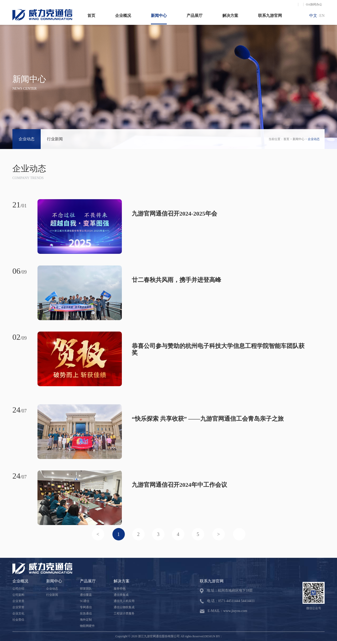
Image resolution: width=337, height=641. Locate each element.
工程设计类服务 (124, 613)
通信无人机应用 (124, 601)
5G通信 (85, 601)
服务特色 (120, 588)
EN (322, 15)
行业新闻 (55, 139)
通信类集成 (121, 595)
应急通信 (86, 613)
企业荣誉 (18, 607)
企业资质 (18, 601)
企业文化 (18, 613)
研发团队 (86, 588)
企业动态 (26, 139)
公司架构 (18, 595)
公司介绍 (18, 588)
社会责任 (18, 619)
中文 (313, 15)
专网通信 (86, 607)
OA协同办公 (314, 4)
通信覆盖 (86, 595)
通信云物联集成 (124, 607)
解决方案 (230, 15)
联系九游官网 (270, 15)
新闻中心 (159, 15)
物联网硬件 (87, 626)
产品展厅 (194, 15)
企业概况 (123, 15)
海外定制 (86, 619)
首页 (91, 15)
